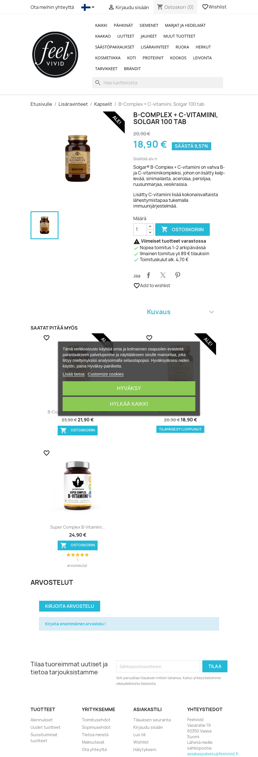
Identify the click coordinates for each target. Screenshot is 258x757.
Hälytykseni (144, 749)
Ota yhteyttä (94, 749)
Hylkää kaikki (129, 404)
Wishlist (214, 6)
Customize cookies (106, 374)
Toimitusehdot (96, 720)
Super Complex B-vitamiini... (77, 527)
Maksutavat (93, 742)
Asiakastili (147, 709)
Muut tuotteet (179, 36)
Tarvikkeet (106, 68)
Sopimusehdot (96, 727)
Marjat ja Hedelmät (185, 25)
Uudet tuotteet (46, 727)
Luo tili (139, 734)
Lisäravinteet (155, 47)
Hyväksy (129, 388)
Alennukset (42, 720)
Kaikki (101, 25)
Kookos (178, 57)
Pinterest (177, 275)
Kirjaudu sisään (148, 727)
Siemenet (149, 25)
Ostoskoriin (182, 229)
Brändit (132, 68)
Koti (131, 57)
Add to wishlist (151, 285)
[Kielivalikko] (88, 7)
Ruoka (182, 47)
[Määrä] (140, 229)
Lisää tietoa (73, 374)
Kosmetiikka (107, 57)
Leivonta (202, 57)
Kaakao (103, 36)
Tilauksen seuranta (152, 720)
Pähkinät (123, 25)
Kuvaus (180, 311)
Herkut (203, 47)
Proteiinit (153, 57)
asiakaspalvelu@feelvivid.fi (212, 753)
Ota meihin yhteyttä (52, 7)
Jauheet (149, 36)
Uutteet (125, 36)
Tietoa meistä (95, 734)
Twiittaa (163, 275)
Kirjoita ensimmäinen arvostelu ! (75, 623)
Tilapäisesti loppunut (180, 429)
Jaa (148, 275)
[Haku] (157, 82)
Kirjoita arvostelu (69, 606)
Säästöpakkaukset (114, 47)
